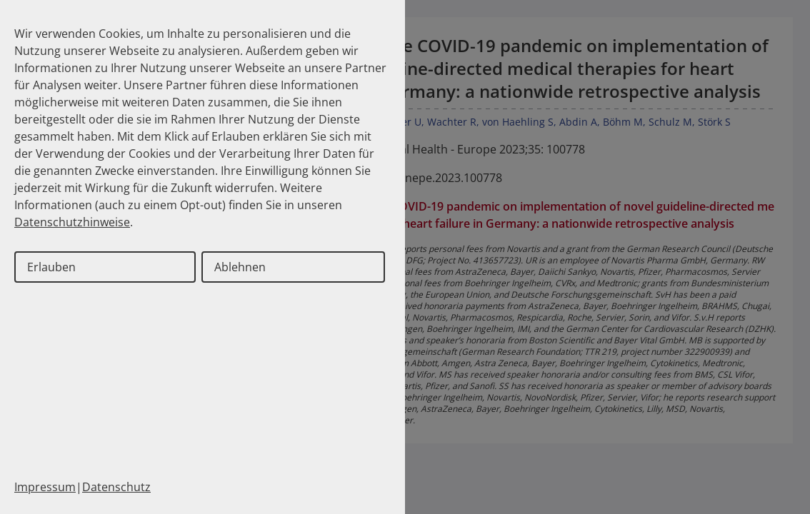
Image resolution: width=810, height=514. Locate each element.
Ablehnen (240, 267)
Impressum (45, 487)
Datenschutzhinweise (72, 222)
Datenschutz (116, 487)
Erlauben (51, 267)
